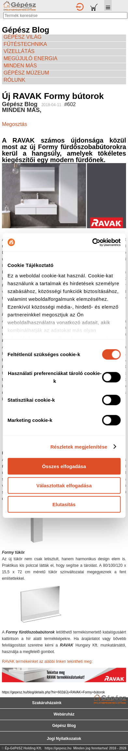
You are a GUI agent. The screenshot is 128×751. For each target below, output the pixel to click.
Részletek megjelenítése (78, 446)
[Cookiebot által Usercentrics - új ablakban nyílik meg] (92, 242)
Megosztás (14, 124)
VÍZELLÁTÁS (19, 51)
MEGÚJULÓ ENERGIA (30, 58)
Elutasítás (64, 504)
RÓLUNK (14, 80)
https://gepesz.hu (58, 748)
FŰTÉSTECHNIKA (25, 44)
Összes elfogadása (64, 466)
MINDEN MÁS (20, 65)
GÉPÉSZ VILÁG (22, 37)
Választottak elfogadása (64, 485)
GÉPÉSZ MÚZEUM (26, 73)
